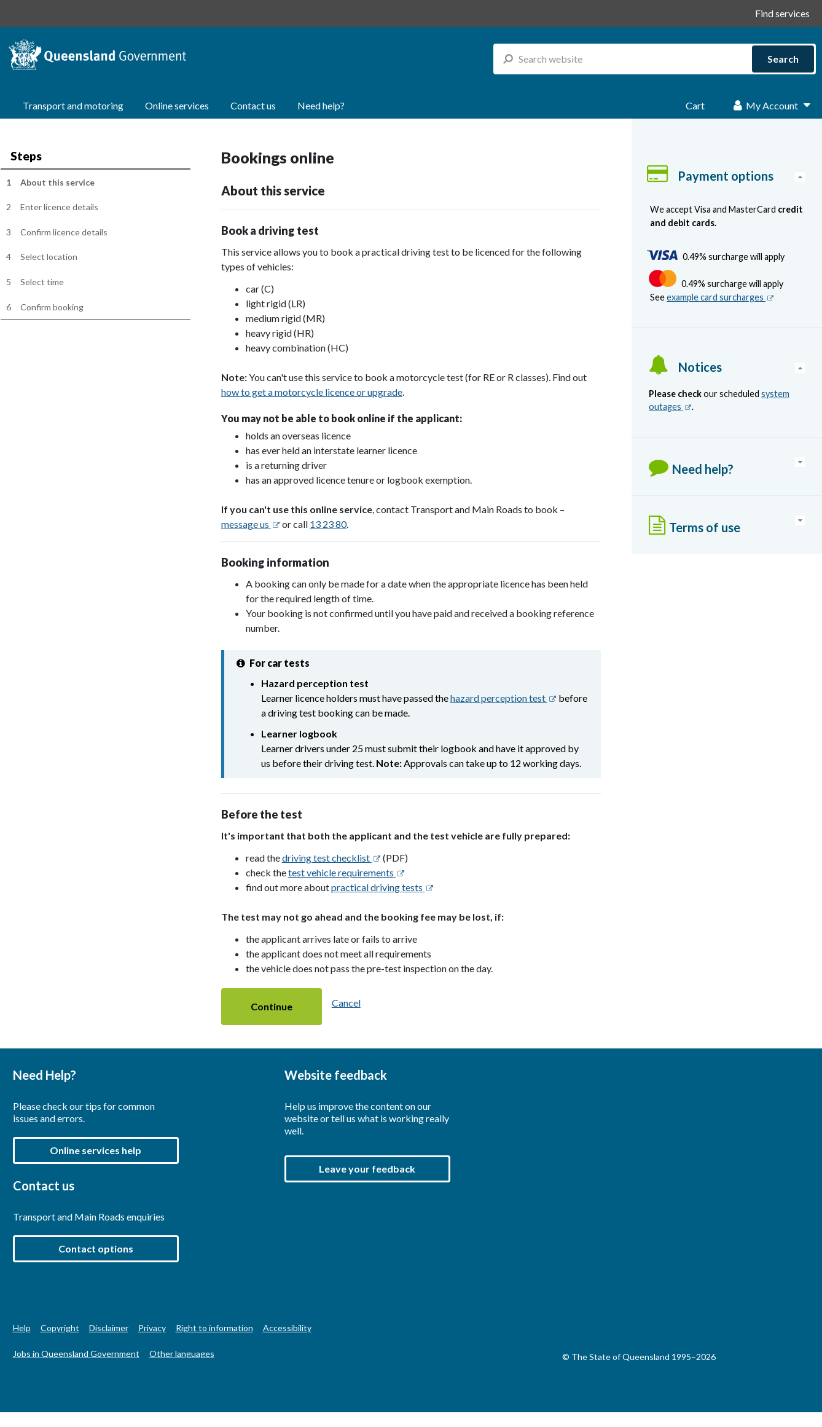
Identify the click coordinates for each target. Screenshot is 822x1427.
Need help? (321, 105)
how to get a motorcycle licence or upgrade (311, 392)
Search (783, 59)
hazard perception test (503, 698)
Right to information (214, 1328)
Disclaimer (108, 1328)
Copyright (60, 1328)
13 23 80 (328, 524)
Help (22, 1328)
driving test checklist (331, 857)
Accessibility (287, 1328)
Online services (177, 105)
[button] (271, 1007)
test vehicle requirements (346, 872)
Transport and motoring (73, 105)
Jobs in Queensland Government (76, 1353)
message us (250, 524)
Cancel (346, 1002)
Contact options (95, 1248)
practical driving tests (382, 887)
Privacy (152, 1328)
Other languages (181, 1353)
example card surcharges (720, 297)
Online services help (95, 1150)
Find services (782, 13)
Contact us (253, 105)
